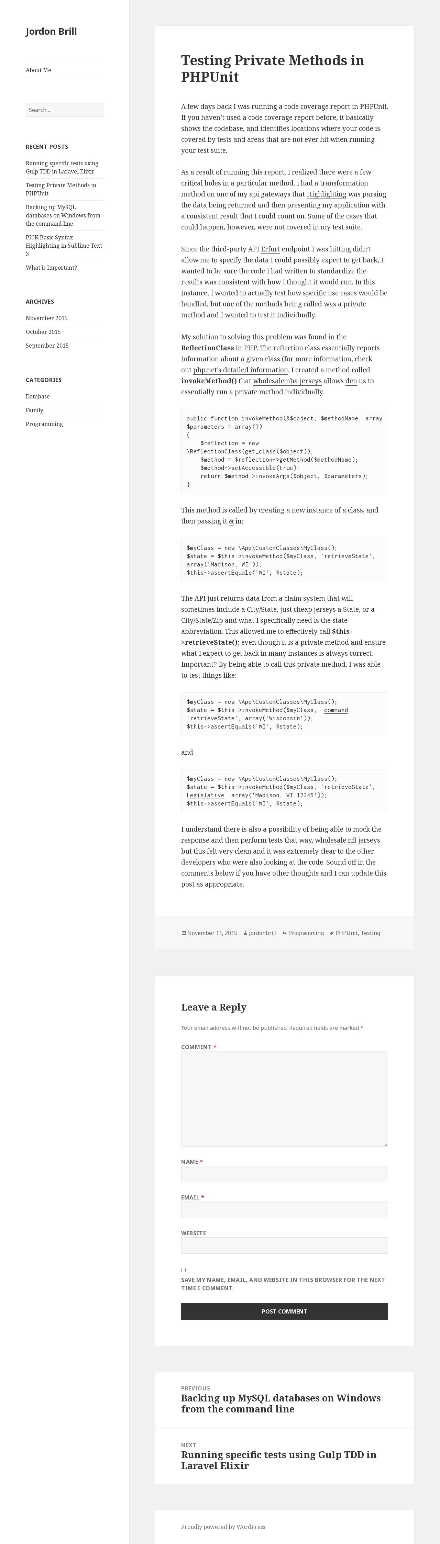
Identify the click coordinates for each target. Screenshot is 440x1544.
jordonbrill (263, 933)
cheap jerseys (315, 609)
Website (193, 1233)
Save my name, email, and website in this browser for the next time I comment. (283, 1284)
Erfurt (270, 249)
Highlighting (326, 194)
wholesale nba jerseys (287, 380)
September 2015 (47, 345)
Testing (370, 933)
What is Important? (51, 267)
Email (192, 1197)
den (351, 380)
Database (38, 396)
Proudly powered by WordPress (223, 1527)
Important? (199, 664)
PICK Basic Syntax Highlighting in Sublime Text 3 (64, 246)
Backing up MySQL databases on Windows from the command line (63, 215)
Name (192, 1161)
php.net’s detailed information (240, 369)
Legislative (205, 795)
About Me (38, 70)
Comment (199, 1047)
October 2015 (43, 332)
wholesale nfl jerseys (347, 840)
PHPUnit (347, 933)
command (336, 710)
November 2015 (47, 318)
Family (34, 410)
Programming (44, 424)
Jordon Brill (51, 31)
